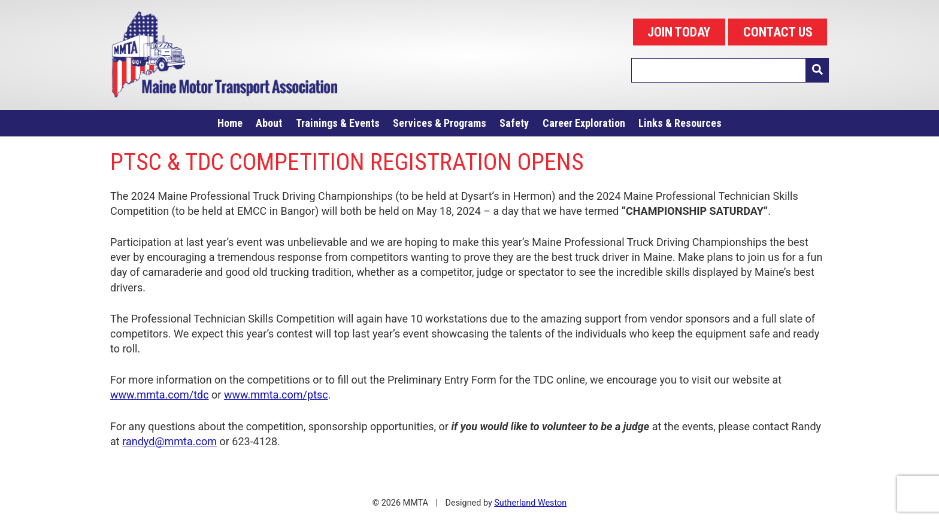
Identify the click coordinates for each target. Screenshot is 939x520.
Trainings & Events (338, 123)
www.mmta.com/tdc (159, 394)
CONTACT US (778, 32)
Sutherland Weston (530, 503)
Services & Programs (439, 123)
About (269, 123)
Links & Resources (680, 123)
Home (230, 123)
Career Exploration (584, 123)
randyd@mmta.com (169, 441)
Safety (514, 123)
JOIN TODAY (678, 32)
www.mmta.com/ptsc (276, 394)
